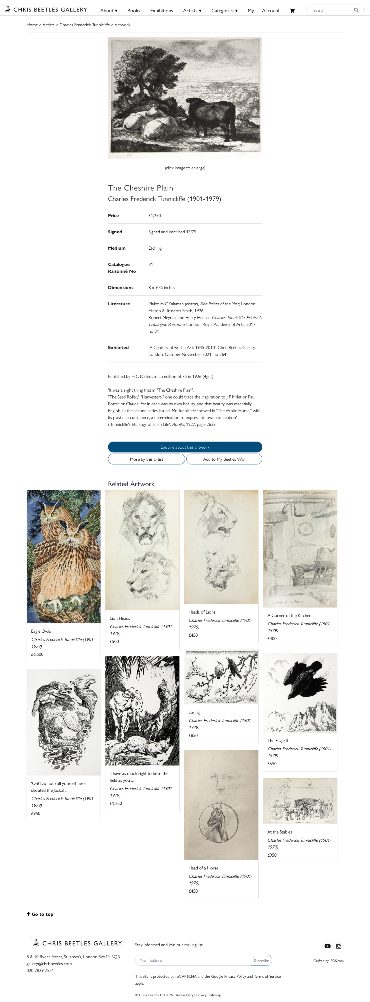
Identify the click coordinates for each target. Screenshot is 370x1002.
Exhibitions (161, 10)
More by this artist (146, 459)
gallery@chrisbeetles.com (49, 963)
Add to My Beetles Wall (224, 459)
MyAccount (264, 10)
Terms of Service (267, 976)
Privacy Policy (235, 976)
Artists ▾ (192, 10)
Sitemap (215, 994)
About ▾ (108, 10)
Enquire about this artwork (185, 447)
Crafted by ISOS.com (328, 960)
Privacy (201, 994)
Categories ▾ (224, 10)
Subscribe (261, 960)
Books (133, 10)
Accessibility (184, 994)
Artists (49, 24)
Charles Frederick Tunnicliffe (84, 24)
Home (32, 24)
